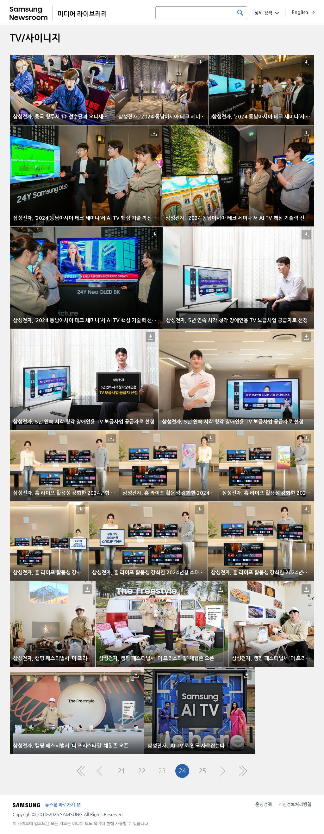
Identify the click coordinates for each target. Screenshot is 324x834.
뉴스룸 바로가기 (60, 805)
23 (162, 770)
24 (182, 770)
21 (121, 770)
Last (243, 771)
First (81, 771)
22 (142, 770)
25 (202, 770)
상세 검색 (263, 13)
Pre (101, 771)
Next (223, 771)
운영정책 (263, 804)
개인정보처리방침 (294, 804)
